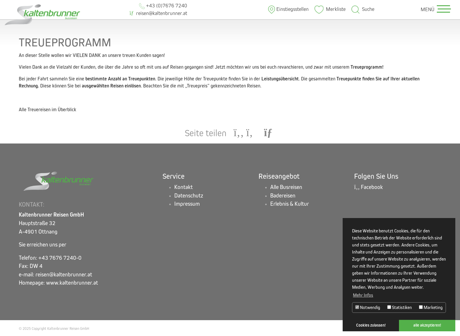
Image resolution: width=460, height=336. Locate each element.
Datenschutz (188, 195)
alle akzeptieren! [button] (427, 325)
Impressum (187, 203)
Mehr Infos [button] (363, 295)
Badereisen (282, 195)
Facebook (368, 187)
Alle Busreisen (286, 187)
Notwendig (367, 307)
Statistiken (399, 307)
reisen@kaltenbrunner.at (158, 13)
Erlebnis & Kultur (289, 203)
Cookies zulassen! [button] (371, 325)
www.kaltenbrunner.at (72, 282)
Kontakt (183, 187)
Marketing (431, 307)
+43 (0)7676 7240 (163, 6)
